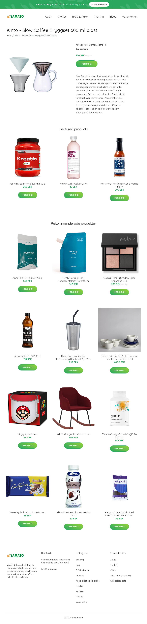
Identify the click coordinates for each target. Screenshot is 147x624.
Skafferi (61, 17)
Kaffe (100, 46)
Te (105, 46)
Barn (78, 566)
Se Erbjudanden (99, 4)
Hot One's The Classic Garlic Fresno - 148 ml (119, 187)
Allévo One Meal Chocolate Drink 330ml (73, 515)
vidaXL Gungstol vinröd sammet (73, 435)
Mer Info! (87, 65)
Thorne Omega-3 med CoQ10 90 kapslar (119, 437)
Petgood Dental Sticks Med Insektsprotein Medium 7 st (119, 515)
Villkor (113, 571)
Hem (9, 37)
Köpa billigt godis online (88, 582)
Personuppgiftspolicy (120, 577)
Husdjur (79, 587)
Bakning (80, 561)
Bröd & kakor (80, 17)
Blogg (112, 17)
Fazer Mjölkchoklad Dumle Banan (27, 513)
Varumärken (129, 17)
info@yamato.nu (49, 570)
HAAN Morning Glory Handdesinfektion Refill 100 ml (73, 281)
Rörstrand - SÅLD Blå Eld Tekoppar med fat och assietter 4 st (119, 359)
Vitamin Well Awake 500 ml (73, 185)
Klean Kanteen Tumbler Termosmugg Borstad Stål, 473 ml (73, 359)
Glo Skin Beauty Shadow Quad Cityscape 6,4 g (119, 281)
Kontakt (114, 566)
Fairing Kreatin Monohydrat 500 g (27, 185)
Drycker (80, 577)
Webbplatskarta (118, 582)
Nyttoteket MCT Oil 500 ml (27, 357)
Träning (99, 17)
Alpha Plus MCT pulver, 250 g (27, 279)
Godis (48, 17)
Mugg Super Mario (27, 435)
